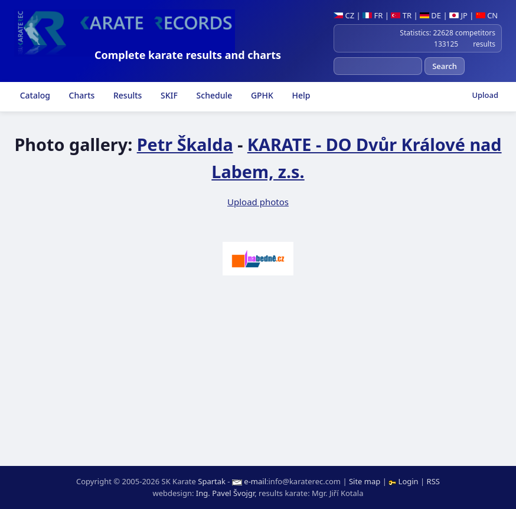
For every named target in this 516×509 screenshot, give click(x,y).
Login (404, 481)
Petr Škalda (185, 144)
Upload (485, 95)
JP (458, 15)
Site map (364, 481)
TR (401, 15)
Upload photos (258, 202)
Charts (80, 95)
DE (430, 15)
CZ (344, 15)
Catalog (34, 95)
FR (372, 15)
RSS (433, 481)
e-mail (255, 481)
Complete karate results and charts (187, 55)
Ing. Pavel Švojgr (225, 493)
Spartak (212, 481)
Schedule (213, 95)
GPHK (261, 95)
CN (487, 15)
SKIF (168, 95)
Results (126, 95)
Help (300, 95)
